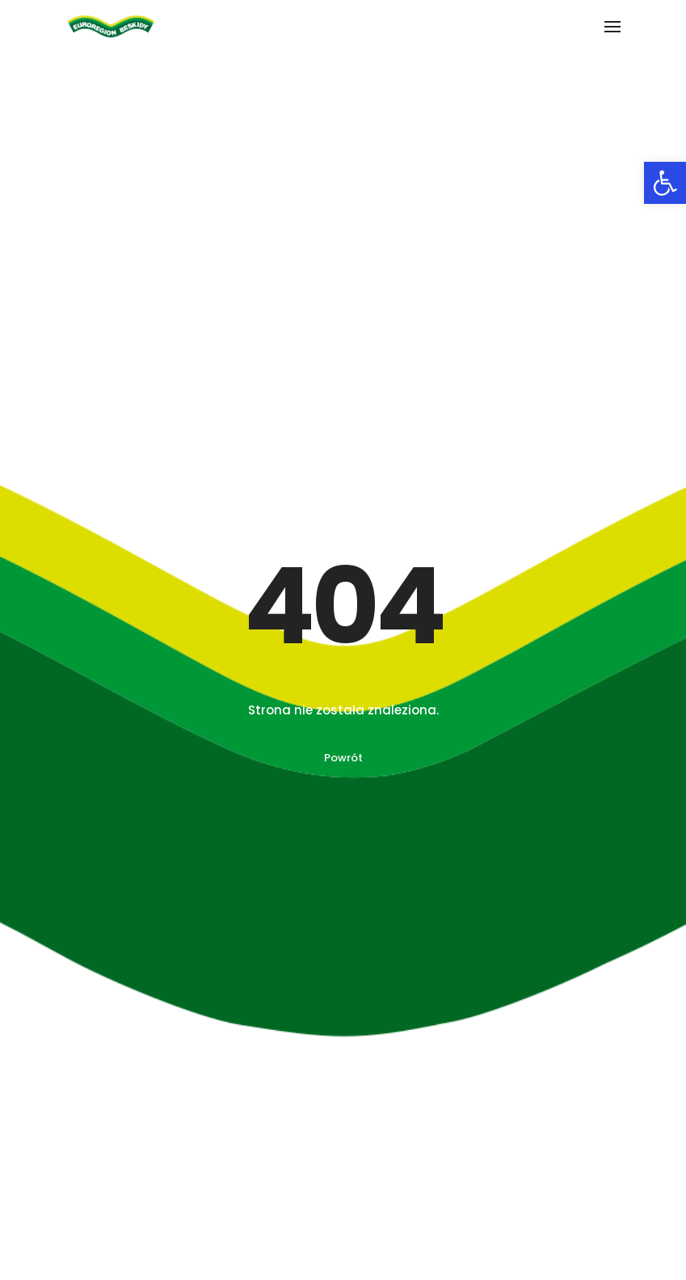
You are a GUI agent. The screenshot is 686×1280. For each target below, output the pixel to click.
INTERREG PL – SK (405, 1174)
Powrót (343, 409)
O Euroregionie (71, 1204)
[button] (665, 183)
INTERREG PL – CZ (406, 1198)
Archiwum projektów (86, 1234)
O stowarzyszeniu (80, 1174)
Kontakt (53, 1264)
